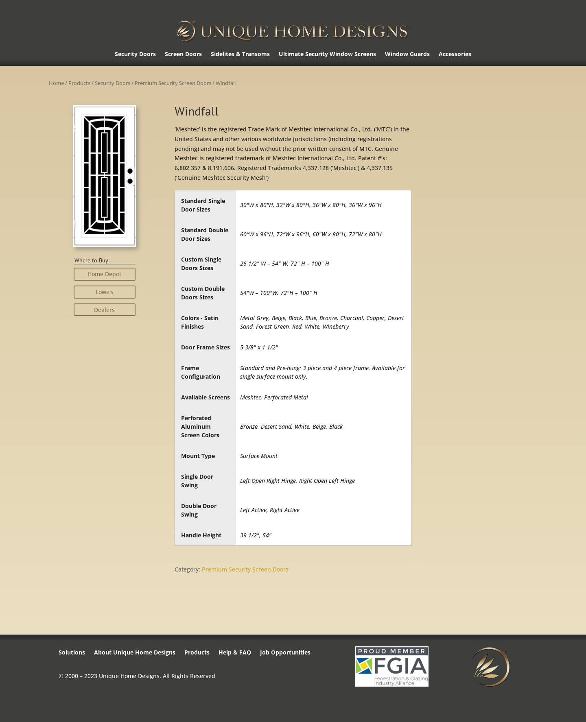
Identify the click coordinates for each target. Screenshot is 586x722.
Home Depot (104, 274)
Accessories (455, 54)
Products (79, 83)
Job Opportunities (285, 653)
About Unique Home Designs (134, 653)
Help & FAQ (235, 653)
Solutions (72, 653)
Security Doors (135, 54)
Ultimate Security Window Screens (327, 54)
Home (56, 83)
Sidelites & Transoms (240, 54)
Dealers (104, 310)
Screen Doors (183, 54)
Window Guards (407, 54)
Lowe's (105, 292)
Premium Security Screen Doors (173, 83)
